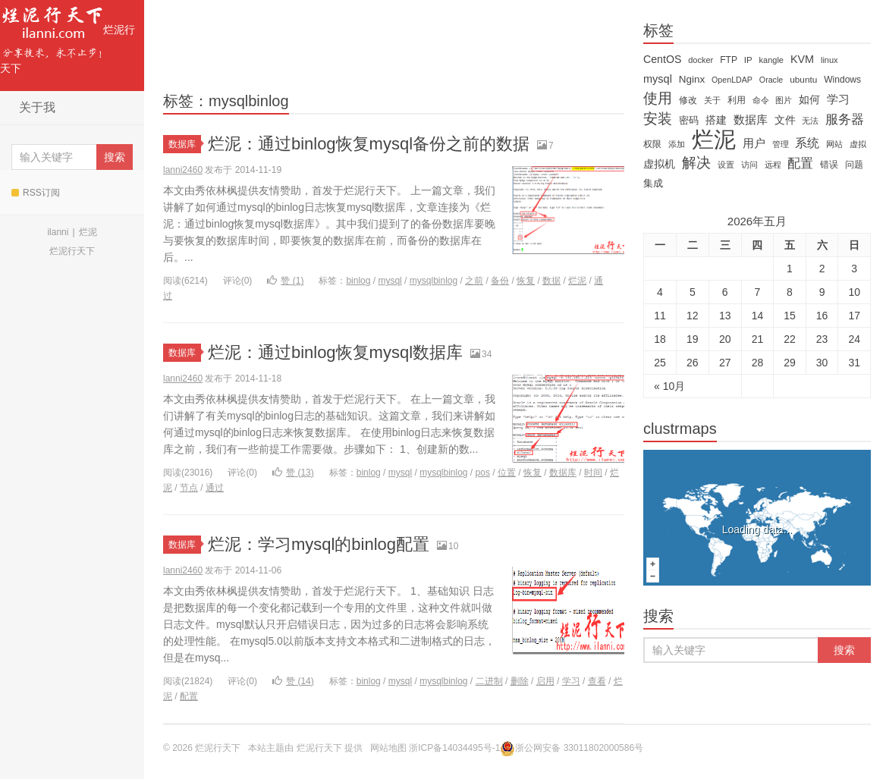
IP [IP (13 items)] (748, 59)
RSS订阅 (35, 192)
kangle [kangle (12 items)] (771, 59)
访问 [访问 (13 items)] (749, 164)
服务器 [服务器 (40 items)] (844, 119)
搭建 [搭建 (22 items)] (716, 120)
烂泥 (88, 232)
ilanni (57, 232)
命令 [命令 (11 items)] (760, 100)
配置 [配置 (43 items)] (800, 163)
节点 (189, 487)
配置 (189, 696)
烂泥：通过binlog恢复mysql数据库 (335, 352)
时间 (593, 472)
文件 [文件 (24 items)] (785, 120)
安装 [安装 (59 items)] (657, 119)
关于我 (37, 107)
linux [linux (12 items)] (829, 59)
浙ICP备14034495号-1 (454, 748)
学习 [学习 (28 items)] (838, 99)
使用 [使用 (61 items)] (657, 98)
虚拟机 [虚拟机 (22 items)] (659, 164)
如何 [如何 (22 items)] (809, 99)
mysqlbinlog (433, 280)
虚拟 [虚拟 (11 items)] (858, 144)
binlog (358, 280)
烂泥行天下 (67, 37)
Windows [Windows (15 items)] (842, 79)
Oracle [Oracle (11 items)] (771, 79)
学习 (571, 681)
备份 (500, 280)
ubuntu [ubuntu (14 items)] (803, 79)
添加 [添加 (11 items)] (676, 144)
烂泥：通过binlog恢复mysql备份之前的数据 (368, 143)
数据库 (184, 144)
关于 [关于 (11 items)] (712, 100)
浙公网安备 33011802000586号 (579, 748)
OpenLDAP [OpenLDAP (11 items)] (732, 79)
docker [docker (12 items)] (700, 59)
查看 (597, 681)
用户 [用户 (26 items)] (754, 143)
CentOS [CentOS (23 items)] (662, 59)
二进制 (489, 681)
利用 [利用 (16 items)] (736, 100)
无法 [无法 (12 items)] (810, 120)
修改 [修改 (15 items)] (688, 100)
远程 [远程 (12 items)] (773, 164)
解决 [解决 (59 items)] (696, 163)
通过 (215, 487)
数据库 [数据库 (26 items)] (751, 120)
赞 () (285, 280)
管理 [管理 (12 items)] (780, 144)
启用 (545, 681)
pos (483, 472)
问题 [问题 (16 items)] (854, 164)
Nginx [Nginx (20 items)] (692, 79)
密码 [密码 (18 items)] (689, 120)
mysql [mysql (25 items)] (657, 79)
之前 (474, 280)
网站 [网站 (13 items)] (834, 144)
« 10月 (669, 386)
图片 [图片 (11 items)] (783, 100)
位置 (507, 472)
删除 (520, 681)
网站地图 (388, 748)
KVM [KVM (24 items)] (802, 59)
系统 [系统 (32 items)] (807, 143)
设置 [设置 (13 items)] (726, 164)
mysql (389, 280)
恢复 (526, 280)
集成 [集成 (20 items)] (653, 183)
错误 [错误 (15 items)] (829, 164)
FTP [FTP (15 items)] (728, 60)
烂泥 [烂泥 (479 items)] (714, 139)
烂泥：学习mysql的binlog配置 (318, 544)
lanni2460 (183, 170)
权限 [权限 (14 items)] (652, 144)
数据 (551, 280)
